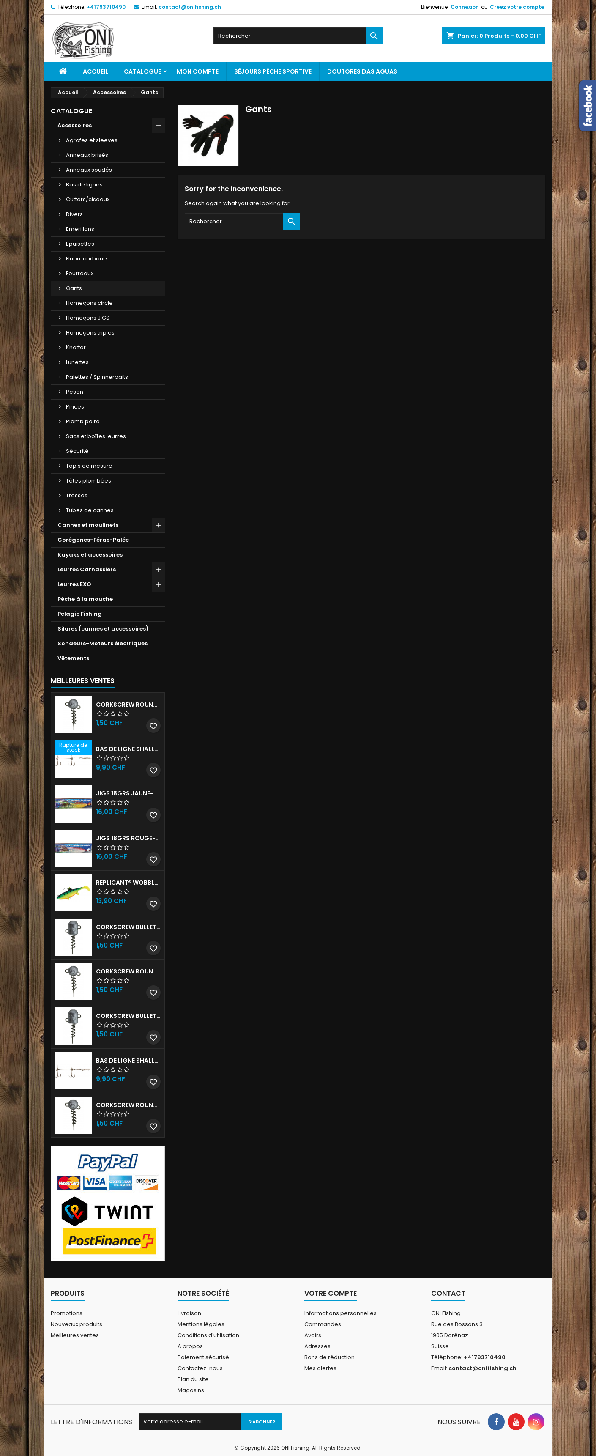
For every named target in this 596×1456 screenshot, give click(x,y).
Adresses (317, 1346)
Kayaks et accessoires (90, 555)
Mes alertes (320, 1368)
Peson (74, 392)
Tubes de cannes (90, 510)
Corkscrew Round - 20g (128, 1105)
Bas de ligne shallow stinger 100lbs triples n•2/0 (128, 1060)
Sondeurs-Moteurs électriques (102, 643)
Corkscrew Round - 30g (128, 704)
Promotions (66, 1313)
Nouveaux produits (76, 1324)
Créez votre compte (517, 7)
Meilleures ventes (75, 1335)
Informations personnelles (340, 1313)
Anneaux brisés (87, 155)
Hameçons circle (89, 303)
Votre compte (330, 1293)
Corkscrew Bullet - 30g (128, 927)
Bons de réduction (329, 1357)
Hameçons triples (90, 333)
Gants (74, 288)
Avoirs (312, 1335)
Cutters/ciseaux (87, 199)
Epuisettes (80, 244)
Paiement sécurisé (203, 1357)
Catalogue (142, 71)
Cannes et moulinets (87, 525)
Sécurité (77, 451)
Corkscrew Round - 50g (128, 971)
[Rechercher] (298, 35)
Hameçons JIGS (87, 318)
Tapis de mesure (89, 466)
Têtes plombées (88, 481)
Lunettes (77, 362)
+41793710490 (106, 7)
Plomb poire (83, 421)
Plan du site (193, 1379)
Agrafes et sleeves (92, 140)
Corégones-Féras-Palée (93, 540)
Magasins (191, 1390)
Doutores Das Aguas (362, 71)
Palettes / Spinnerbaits (97, 377)
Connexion (465, 7)
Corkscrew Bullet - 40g (128, 1015)
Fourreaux (79, 273)
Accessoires (74, 125)
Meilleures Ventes (83, 680)
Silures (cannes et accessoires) (102, 629)
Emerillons (80, 229)
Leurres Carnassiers (86, 569)
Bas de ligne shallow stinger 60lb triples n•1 (128, 749)
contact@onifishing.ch (190, 7)
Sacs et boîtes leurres (96, 436)
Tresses (76, 495)
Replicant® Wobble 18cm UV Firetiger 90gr (128, 882)
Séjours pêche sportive (273, 71)
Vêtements (73, 658)
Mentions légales (201, 1324)
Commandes (322, 1324)
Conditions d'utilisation (208, 1335)
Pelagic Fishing (79, 614)
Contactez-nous (200, 1368)
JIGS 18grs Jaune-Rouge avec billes (128, 793)
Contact (448, 1293)
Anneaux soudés (89, 170)
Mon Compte (198, 71)
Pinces (75, 407)
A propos (190, 1346)
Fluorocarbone (86, 259)
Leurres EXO (74, 584)
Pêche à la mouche (85, 599)
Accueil (95, 71)
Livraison (189, 1313)
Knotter (76, 347)
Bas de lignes (84, 185)
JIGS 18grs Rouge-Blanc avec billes (128, 838)
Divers (74, 214)
